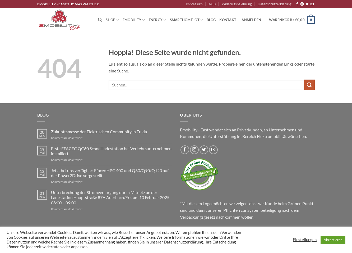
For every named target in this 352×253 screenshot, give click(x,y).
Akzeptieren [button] (333, 240)
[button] (251, 20)
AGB (212, 4)
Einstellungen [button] (305, 239)
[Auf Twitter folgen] (307, 4)
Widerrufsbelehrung (237, 4)
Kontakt (227, 20)
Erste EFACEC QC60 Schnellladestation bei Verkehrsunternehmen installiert (111, 151)
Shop (112, 19)
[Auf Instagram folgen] (302, 4)
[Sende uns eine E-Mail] (312, 4)
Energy (157, 19)
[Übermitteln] (309, 85)
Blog (211, 20)
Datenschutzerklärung (274, 4)
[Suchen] (100, 20)
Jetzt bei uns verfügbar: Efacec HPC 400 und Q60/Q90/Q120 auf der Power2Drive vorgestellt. (110, 173)
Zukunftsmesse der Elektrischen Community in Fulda (99, 131)
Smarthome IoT (186, 19)
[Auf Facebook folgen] (297, 4)
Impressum (194, 4)
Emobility (134, 19)
